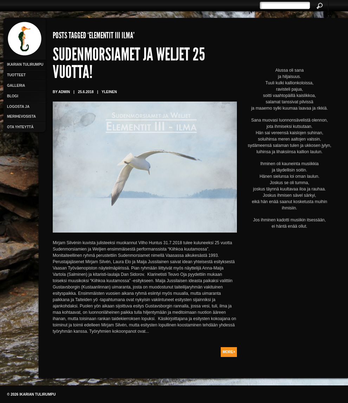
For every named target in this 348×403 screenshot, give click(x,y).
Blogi (12, 96)
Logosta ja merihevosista (21, 111)
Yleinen (109, 92)
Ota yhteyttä (20, 127)
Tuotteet (16, 75)
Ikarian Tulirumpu (25, 64)
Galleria (16, 85)
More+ (229, 352)
